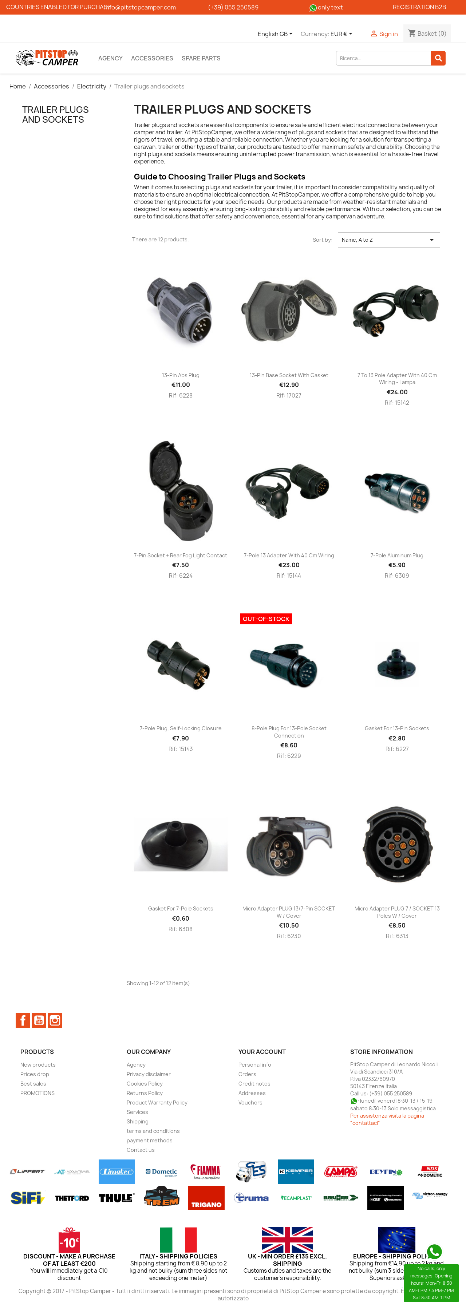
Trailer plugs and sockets (55, 114)
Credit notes (254, 1083)
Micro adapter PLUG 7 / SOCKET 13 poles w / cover (397, 912)
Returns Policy (145, 1093)
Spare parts (201, 58)
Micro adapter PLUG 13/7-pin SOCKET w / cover (288, 912)
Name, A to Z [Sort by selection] (389, 240)
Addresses (252, 1093)
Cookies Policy (145, 1083)
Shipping (138, 1121)
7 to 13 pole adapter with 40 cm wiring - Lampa (397, 379)
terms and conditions (153, 1130)
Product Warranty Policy (157, 1102)
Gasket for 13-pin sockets (397, 728)
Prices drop (34, 1074)
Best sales (33, 1083)
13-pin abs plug (181, 375)
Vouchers (250, 1102)
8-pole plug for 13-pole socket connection (289, 732)
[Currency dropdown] (343, 34)
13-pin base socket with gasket (289, 375)
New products (38, 1064)
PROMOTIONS (37, 1093)
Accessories (152, 58)
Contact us (141, 1149)
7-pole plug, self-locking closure (181, 728)
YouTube (39, 1020)
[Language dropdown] (276, 34)
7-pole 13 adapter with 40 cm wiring (289, 555)
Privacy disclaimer (149, 1074)
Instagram (55, 1020)
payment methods (150, 1140)
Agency (110, 58)
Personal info (254, 1064)
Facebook (23, 1020)
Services (137, 1112)
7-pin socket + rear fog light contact (180, 555)
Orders (247, 1074)
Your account (262, 1052)
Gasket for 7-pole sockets (180, 908)
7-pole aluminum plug (397, 555)
